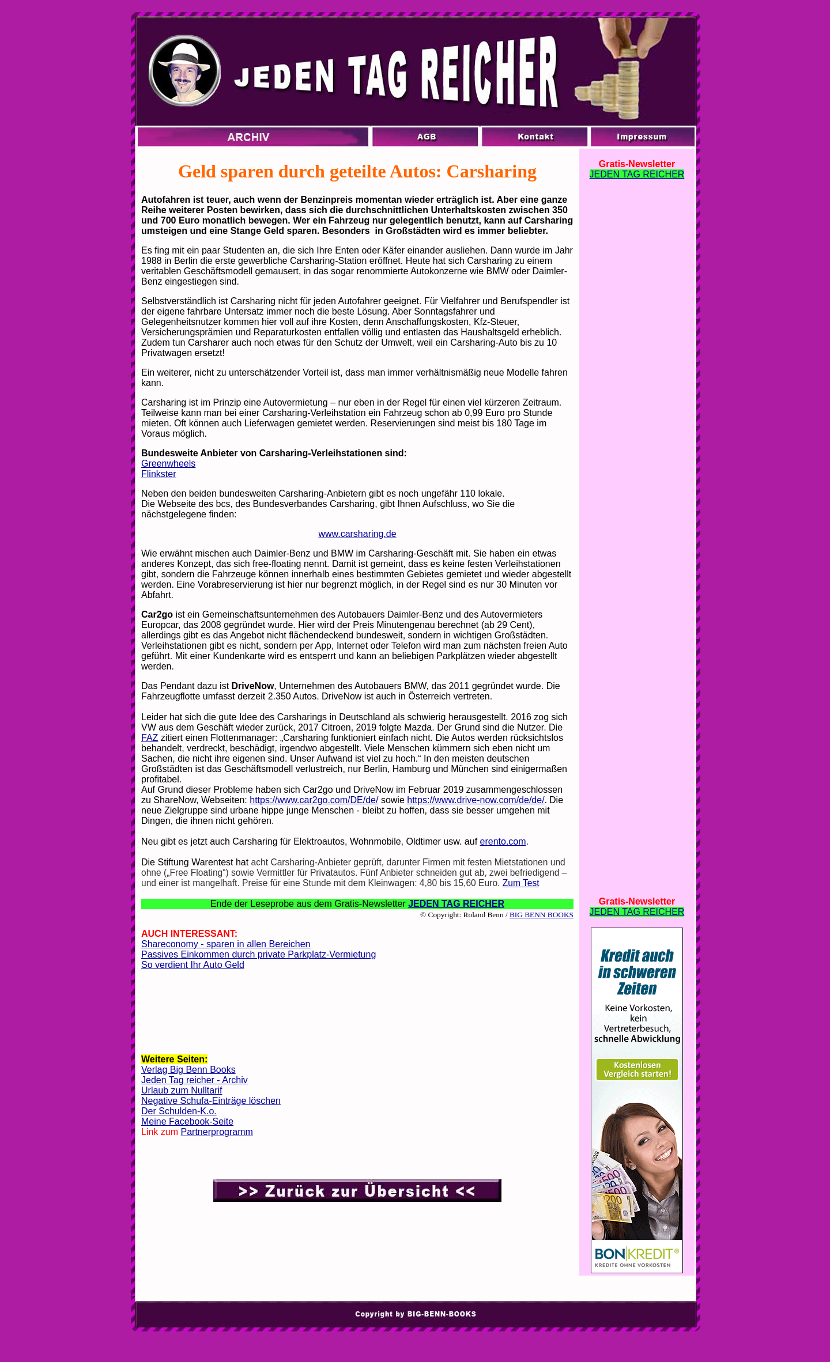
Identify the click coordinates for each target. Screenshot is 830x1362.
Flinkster (158, 474)
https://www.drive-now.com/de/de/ (475, 800)
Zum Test (521, 883)
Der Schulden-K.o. (179, 1111)
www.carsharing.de (357, 534)
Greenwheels (168, 463)
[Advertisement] (357, 1016)
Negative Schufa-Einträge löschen (211, 1101)
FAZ (149, 738)
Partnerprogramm (216, 1132)
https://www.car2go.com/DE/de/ (314, 800)
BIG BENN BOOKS (542, 914)
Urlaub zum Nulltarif (181, 1090)
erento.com (503, 841)
